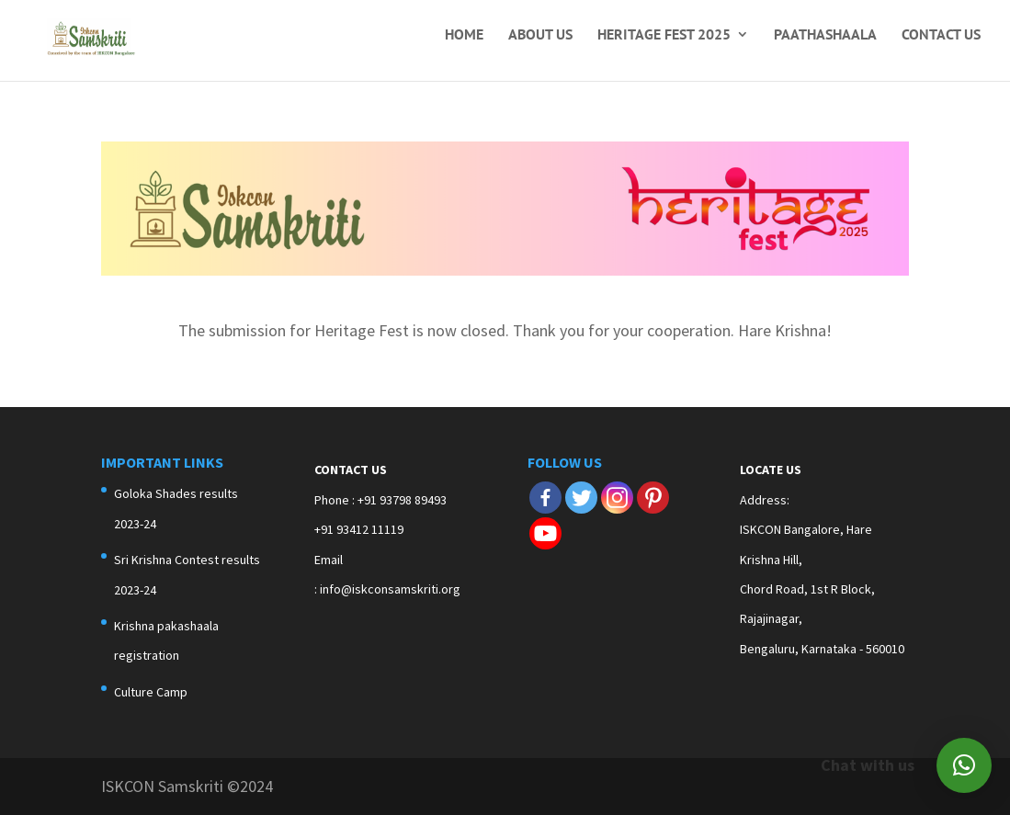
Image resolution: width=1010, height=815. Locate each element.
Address (763, 500)
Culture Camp (150, 692)
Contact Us (941, 35)
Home (464, 35)
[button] (964, 765)
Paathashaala (825, 35)
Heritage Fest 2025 (664, 35)
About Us (540, 35)
